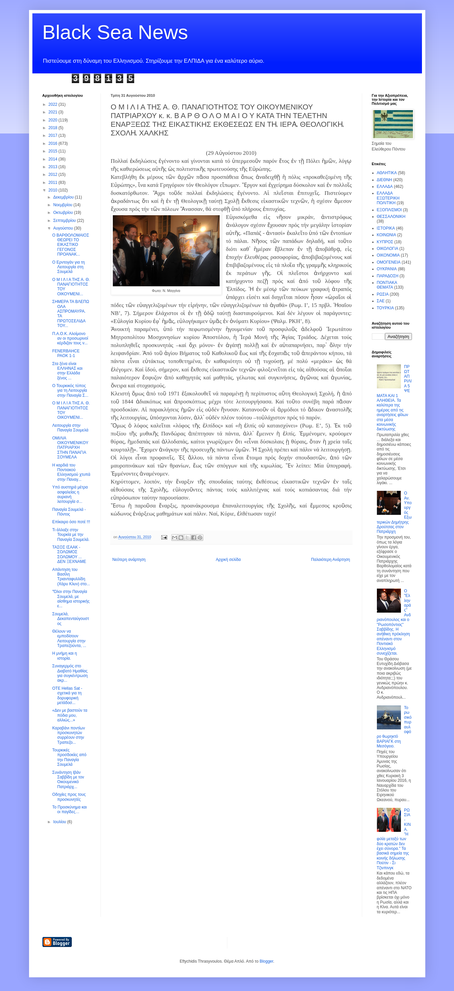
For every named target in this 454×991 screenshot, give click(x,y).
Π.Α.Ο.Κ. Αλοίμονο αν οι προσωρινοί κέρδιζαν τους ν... (70, 338)
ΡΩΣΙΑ (383, 294)
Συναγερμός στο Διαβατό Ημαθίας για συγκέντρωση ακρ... (69, 673)
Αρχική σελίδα (228, 559)
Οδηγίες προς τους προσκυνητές (68, 796)
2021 (53, 112)
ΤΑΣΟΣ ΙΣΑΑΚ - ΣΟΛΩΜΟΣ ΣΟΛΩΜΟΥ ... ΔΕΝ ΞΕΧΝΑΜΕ (69, 554)
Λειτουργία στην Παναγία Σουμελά (70, 427)
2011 (53, 182)
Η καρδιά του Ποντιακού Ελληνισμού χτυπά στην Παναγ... (71, 472)
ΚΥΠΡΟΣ (385, 242)
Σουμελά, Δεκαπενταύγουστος (70, 619)
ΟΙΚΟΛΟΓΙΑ (387, 248)
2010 (53, 190)
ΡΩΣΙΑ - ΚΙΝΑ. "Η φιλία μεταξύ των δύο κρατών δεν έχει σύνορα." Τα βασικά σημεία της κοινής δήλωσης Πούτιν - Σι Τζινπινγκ (394, 839)
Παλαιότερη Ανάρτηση (330, 559)
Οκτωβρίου (63, 212)
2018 (53, 127)
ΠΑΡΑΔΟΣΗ (388, 276)
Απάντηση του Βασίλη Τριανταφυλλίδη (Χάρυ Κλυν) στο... (71, 576)
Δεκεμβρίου (64, 197)
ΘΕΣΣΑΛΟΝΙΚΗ (391, 216)
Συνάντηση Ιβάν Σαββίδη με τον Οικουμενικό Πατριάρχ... (68, 779)
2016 (53, 143)
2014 (53, 159)
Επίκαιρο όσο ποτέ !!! (71, 522)
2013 (53, 166)
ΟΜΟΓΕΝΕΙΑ (389, 262)
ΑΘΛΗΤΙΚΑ (387, 173)
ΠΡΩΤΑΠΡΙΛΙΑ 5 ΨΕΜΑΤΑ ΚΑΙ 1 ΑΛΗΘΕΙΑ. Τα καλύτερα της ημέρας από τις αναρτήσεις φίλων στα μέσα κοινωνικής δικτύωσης (394, 397)
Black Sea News (115, 32)
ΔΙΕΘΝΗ (384, 180)
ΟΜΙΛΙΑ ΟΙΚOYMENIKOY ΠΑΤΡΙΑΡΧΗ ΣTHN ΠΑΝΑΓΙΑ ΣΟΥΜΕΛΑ (70, 448)
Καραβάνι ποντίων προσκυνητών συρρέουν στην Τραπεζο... (68, 735)
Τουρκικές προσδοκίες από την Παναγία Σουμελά (69, 757)
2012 (53, 174)
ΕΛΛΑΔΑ (385, 186)
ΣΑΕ (381, 301)
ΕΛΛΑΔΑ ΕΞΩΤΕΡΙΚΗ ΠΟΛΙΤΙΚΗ (388, 198)
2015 (53, 151)
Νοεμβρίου (63, 205)
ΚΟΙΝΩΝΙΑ (386, 235)
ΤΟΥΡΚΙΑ (385, 308)
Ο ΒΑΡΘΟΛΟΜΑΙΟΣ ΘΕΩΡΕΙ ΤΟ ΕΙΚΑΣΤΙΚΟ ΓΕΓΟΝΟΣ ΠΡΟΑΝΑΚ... (70, 245)
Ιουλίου (60, 821)
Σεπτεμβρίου (65, 220)
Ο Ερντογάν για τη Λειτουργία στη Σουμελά (68, 267)
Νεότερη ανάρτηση (129, 559)
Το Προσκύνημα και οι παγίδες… (69, 809)
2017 (53, 135)
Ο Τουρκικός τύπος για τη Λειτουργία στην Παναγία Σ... (70, 390)
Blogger (266, 961)
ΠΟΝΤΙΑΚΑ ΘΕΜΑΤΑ (387, 285)
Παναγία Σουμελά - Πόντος (68, 512)
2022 (53, 104)
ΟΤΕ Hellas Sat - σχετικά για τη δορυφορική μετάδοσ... (67, 695)
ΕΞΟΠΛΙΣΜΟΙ (389, 210)
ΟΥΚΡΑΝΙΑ (387, 269)
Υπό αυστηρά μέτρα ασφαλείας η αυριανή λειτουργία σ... (69, 494)
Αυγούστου (63, 228)
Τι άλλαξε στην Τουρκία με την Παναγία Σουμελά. (70, 535)
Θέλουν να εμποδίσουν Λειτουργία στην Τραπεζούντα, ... (69, 638)
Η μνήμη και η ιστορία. (64, 655)
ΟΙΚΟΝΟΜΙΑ (388, 255)
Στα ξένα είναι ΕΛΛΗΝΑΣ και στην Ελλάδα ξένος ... (67, 370)
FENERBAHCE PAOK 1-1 (65, 353)
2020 (53, 120)
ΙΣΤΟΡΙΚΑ (386, 228)
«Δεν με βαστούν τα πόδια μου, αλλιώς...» (69, 715)
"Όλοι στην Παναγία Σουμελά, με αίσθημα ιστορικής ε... (70, 598)
